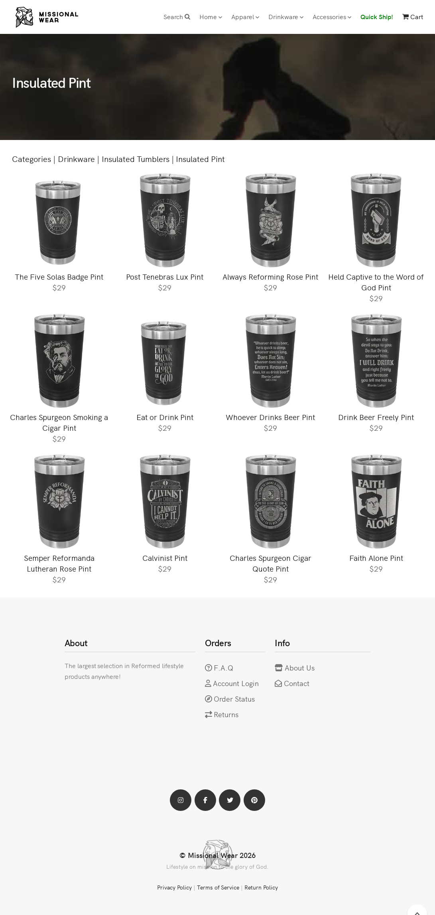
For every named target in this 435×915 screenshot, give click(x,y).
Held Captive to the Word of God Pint (376, 281)
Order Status (234, 699)
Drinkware (76, 158)
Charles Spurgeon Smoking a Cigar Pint (59, 422)
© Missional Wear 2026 (217, 855)
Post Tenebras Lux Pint (164, 276)
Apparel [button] (245, 16)
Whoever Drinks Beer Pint (270, 416)
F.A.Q (223, 667)
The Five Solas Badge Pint (59, 276)
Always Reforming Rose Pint (270, 276)
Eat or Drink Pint (164, 416)
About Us (300, 667)
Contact (296, 683)
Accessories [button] (332, 16)
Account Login (236, 683)
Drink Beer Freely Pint (376, 416)
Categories (31, 158)
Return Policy (261, 887)
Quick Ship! (376, 16)
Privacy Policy (174, 887)
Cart (412, 16)
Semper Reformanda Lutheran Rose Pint (59, 563)
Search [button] (176, 16)
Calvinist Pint (164, 557)
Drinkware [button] (285, 16)
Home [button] (210, 16)
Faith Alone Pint (376, 557)
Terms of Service (218, 887)
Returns (226, 714)
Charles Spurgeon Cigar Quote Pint (270, 563)
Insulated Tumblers (135, 158)
